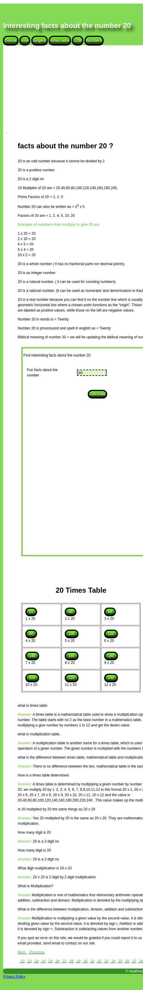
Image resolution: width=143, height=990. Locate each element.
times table (59, 40)
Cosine (11, 40)
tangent (39, 40)
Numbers (94, 40)
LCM (78, 40)
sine (24, 40)
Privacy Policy (14, 977)
